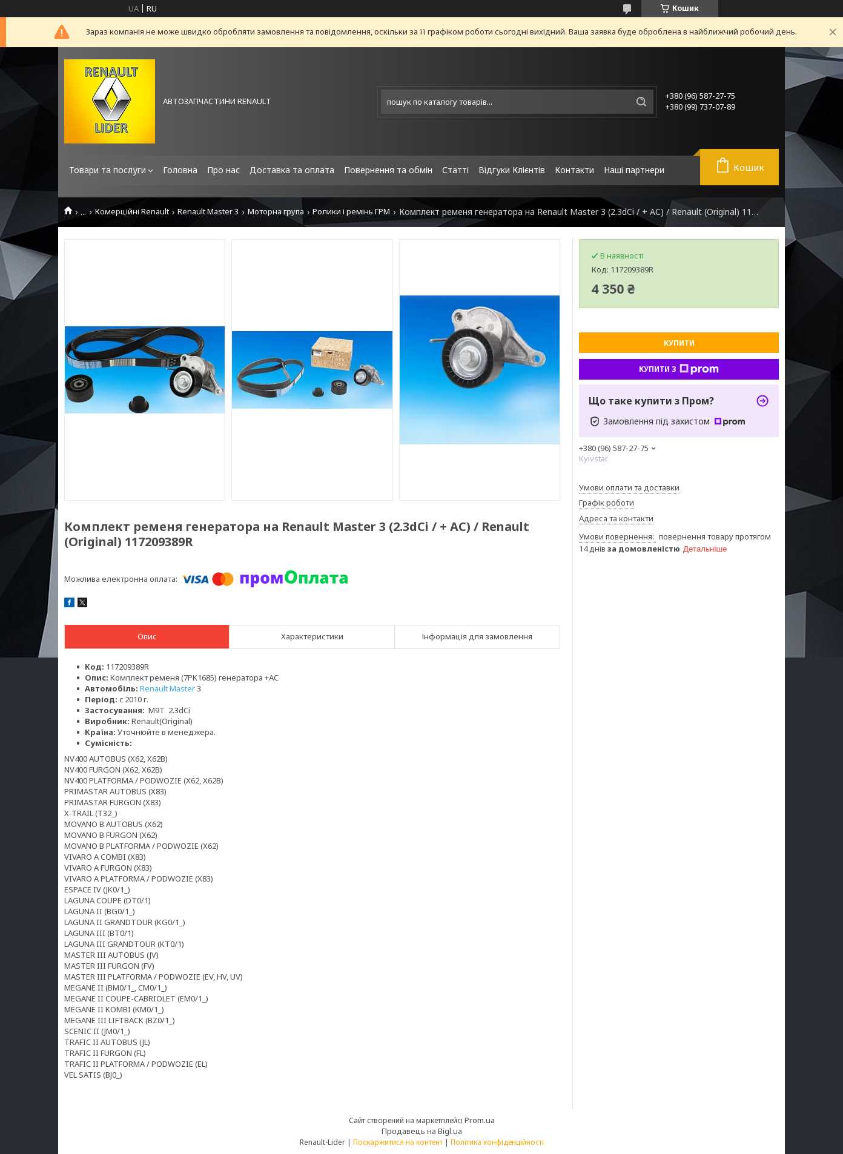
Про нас (223, 170)
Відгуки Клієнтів (511, 170)
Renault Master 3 (208, 211)
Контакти (574, 170)
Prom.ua (479, 1120)
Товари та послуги (107, 170)
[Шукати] (641, 102)
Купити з (679, 369)
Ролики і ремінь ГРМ (351, 211)
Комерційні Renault (132, 211)
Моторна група (276, 211)
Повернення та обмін (388, 170)
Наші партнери (634, 170)
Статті (455, 170)
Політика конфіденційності (497, 1142)
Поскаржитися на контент (398, 1142)
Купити (679, 343)
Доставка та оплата (292, 170)
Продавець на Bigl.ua (422, 1131)
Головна (180, 170)
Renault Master (167, 688)
